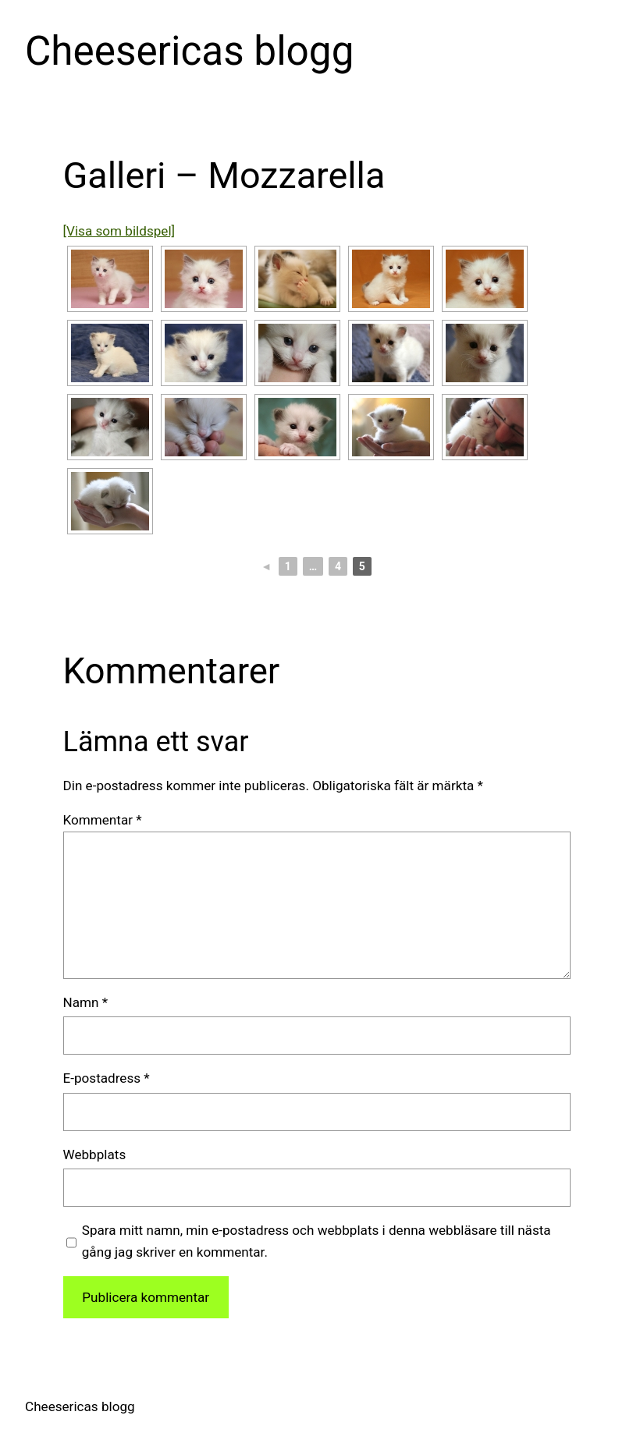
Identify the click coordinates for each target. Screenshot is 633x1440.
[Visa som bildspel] (119, 231)
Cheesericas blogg (189, 51)
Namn (85, 1002)
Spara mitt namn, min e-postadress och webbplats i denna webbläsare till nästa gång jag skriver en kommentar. (316, 1240)
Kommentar (102, 820)
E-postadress (106, 1078)
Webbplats (94, 1154)
